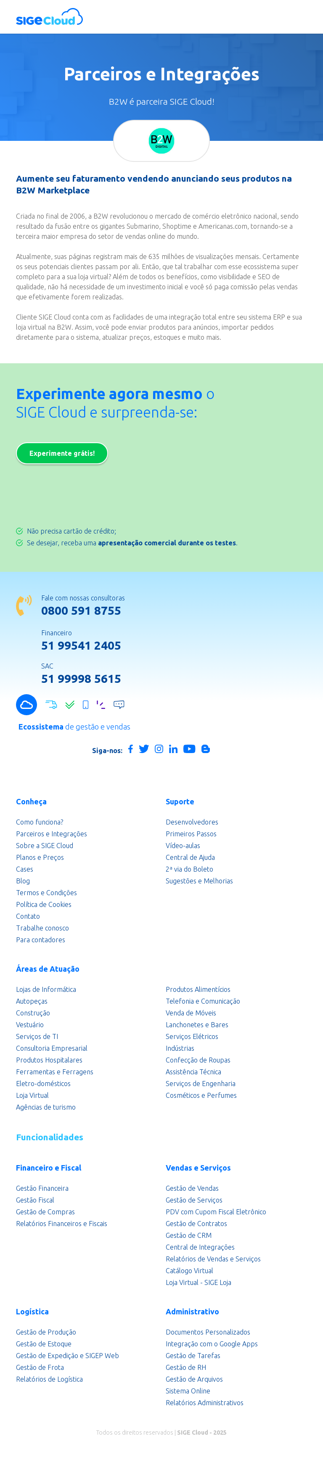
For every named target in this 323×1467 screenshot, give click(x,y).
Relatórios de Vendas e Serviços (213, 1259)
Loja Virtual (32, 1095)
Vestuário (30, 1024)
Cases (24, 869)
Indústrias (180, 1048)
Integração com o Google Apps (212, 1344)
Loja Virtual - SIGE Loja (198, 1282)
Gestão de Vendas (192, 1188)
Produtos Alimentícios (198, 989)
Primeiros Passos (191, 834)
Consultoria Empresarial (51, 1048)
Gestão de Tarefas (193, 1355)
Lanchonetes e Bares (197, 1024)
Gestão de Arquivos (194, 1379)
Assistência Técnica (193, 1072)
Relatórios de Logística (49, 1379)
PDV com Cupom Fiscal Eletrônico (216, 1212)
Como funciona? (39, 822)
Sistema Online (188, 1391)
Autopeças (32, 1001)
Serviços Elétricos (192, 1036)
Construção (33, 1013)
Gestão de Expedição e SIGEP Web (67, 1355)
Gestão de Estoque (43, 1344)
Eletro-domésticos (43, 1083)
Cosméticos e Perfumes (201, 1095)
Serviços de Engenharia (201, 1083)
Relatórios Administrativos (205, 1402)
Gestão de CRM (189, 1235)
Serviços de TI (37, 1036)
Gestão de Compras (45, 1212)
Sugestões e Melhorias (199, 881)
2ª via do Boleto (189, 869)
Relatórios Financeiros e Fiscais (61, 1223)
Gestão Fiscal (35, 1200)
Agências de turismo (46, 1107)
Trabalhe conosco (42, 928)
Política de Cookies (43, 904)
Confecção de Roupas (198, 1060)
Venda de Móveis (191, 1013)
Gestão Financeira (42, 1188)
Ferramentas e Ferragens (54, 1072)
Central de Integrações (200, 1247)
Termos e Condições (46, 892)
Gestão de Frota (40, 1367)
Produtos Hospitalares (49, 1060)
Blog (23, 881)
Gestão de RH (186, 1367)
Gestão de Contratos (196, 1223)
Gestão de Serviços (194, 1200)
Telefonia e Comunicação (203, 1001)
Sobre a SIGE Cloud (44, 845)
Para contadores (40, 940)
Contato (28, 916)
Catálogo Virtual (189, 1270)
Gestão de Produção (46, 1332)
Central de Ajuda (190, 857)
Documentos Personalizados (208, 1332)
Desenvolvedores (192, 822)
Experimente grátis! (62, 453)
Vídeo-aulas (183, 845)
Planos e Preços (40, 857)
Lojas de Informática (46, 989)
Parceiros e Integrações (51, 834)
